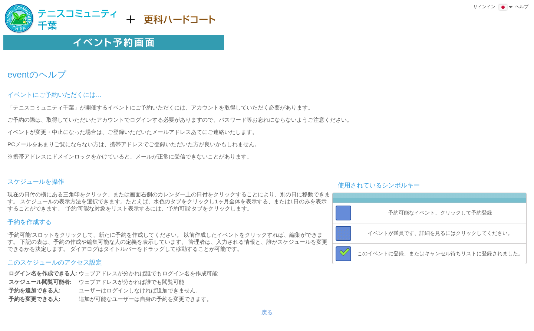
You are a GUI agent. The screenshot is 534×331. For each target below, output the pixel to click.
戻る (267, 312)
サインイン (484, 6)
